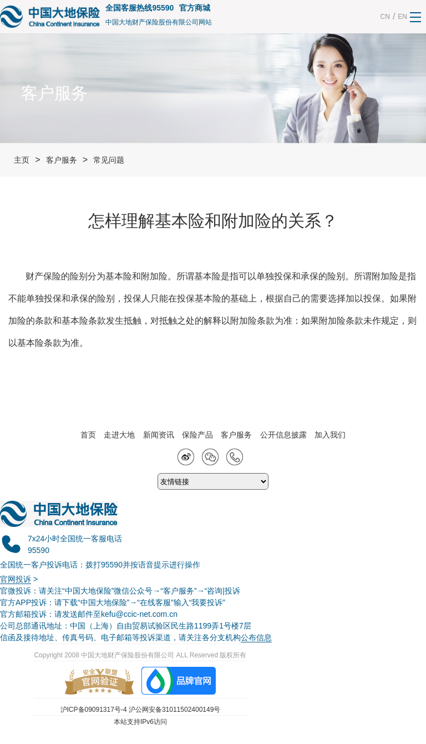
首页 (88, 434)
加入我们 (330, 434)
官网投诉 (15, 579)
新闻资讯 (158, 434)
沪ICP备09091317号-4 (93, 709)
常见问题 (108, 159)
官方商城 (194, 7)
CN (385, 17)
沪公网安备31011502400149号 (174, 709)
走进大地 (119, 434)
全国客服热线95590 (139, 7)
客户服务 (61, 159)
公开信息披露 (283, 434)
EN (402, 17)
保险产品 (197, 434)
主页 (21, 159)
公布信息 (256, 637)
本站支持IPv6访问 (140, 722)
